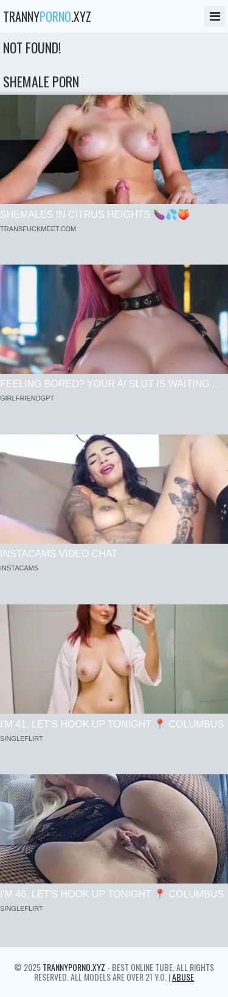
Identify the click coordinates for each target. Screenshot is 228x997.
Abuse (183, 976)
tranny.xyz (47, 16)
